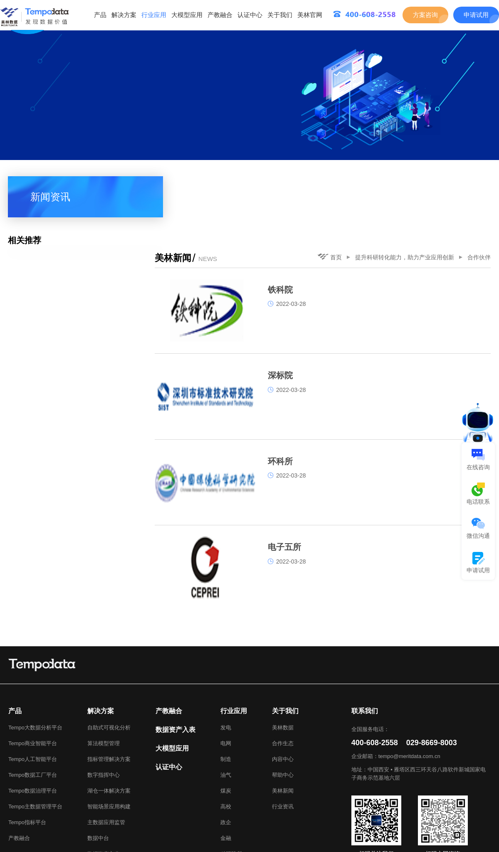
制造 (225, 698)
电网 (225, 683)
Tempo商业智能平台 (32, 683)
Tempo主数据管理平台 (35, 746)
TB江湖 (206, 835)
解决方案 (123, 14)
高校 (225, 746)
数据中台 (98, 777)
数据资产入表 (103, 793)
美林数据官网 (54, 835)
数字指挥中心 (103, 714)
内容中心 (283, 698)
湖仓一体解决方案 (109, 730)
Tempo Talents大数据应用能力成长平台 (134, 835)
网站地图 (474, 835)
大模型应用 (187, 14)
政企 (225, 761)
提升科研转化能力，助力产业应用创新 (404, 182)
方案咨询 (425, 14)
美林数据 (283, 667)
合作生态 (283, 683)
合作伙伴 (479, 182)
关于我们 (279, 14)
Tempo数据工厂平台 (32, 714)
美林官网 (309, 14)
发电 (225, 667)
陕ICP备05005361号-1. (165, 845)
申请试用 (476, 14)
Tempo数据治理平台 (32, 730)
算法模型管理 (103, 683)
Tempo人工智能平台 (32, 698)
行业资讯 (283, 746)
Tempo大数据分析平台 (35, 667)
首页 (329, 182)
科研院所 (231, 793)
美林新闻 (283, 730)
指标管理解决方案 (109, 698)
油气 (225, 714)
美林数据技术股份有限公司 (451, 845)
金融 (225, 777)
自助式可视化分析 (109, 667)
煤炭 (225, 730)
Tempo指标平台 (27, 761)
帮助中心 (283, 714)
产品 (100, 14)
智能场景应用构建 (109, 746)
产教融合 (220, 14)
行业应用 (153, 14)
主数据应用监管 (106, 761)
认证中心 (249, 14)
